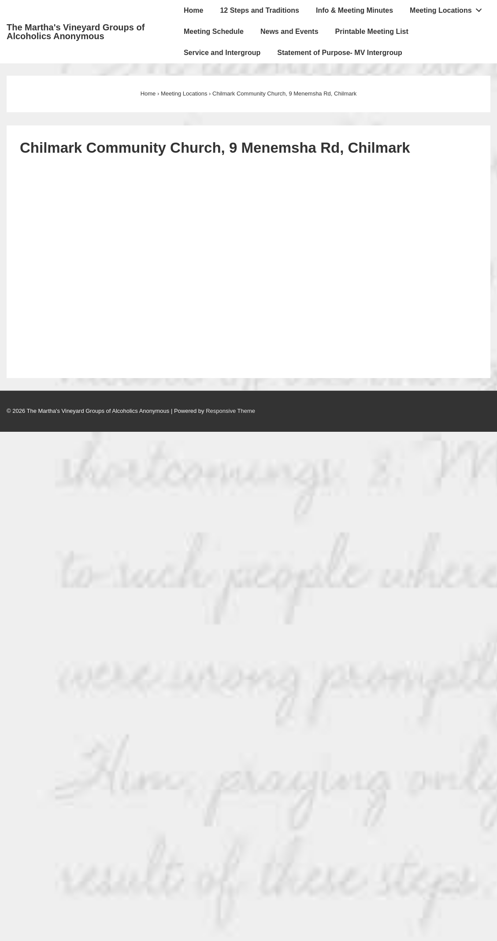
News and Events (289, 31)
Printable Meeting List (371, 31)
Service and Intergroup (222, 52)
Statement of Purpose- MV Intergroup (339, 52)
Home (193, 10)
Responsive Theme (230, 411)
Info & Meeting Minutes (354, 10)
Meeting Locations (448, 8)
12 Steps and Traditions (259, 10)
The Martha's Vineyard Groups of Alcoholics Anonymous (76, 31)
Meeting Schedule (214, 31)
